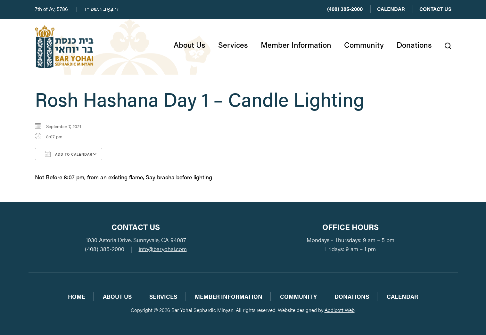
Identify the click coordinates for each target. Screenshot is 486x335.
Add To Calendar (68, 154)
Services (233, 44)
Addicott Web (340, 310)
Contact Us (435, 8)
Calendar (391, 8)
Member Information (296, 44)
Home (76, 296)
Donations (414, 44)
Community (364, 44)
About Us (189, 44)
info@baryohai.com (163, 249)
